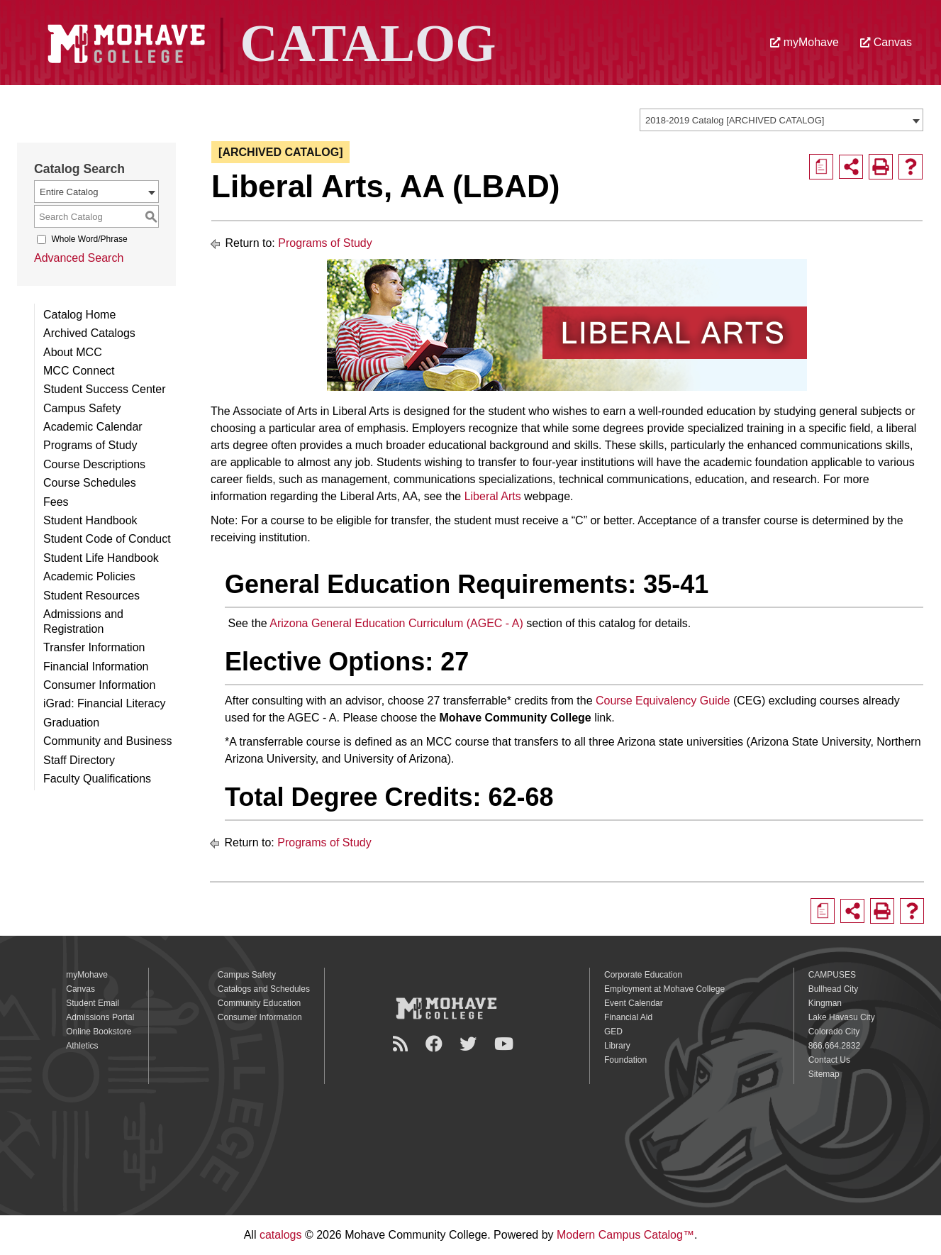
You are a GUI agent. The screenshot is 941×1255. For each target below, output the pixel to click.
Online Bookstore (98, 1031)
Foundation (625, 1060)
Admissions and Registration (83, 621)
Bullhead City (833, 989)
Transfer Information (94, 647)
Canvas (886, 42)
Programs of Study (90, 445)
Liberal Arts (492, 496)
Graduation (71, 723)
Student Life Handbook (101, 558)
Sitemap (824, 1074)
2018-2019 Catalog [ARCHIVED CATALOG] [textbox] (734, 120)
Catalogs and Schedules (264, 989)
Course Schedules (89, 483)
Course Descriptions (94, 464)
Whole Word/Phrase (89, 239)
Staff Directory (79, 760)
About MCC (72, 352)
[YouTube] (506, 1044)
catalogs (281, 1235)
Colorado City (834, 1031)
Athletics (82, 1046)
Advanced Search (78, 258)
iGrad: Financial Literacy (104, 703)
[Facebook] (436, 1044)
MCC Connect (78, 371)
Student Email (92, 1003)
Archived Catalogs (89, 333)
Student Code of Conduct (107, 539)
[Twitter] (470, 1044)
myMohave (804, 42)
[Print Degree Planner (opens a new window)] (821, 166)
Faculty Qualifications (97, 779)
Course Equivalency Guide (663, 701)
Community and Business (107, 741)
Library (617, 1046)
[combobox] (781, 120)
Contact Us (829, 1060)
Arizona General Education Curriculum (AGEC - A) (396, 623)
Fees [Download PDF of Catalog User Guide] (56, 502)
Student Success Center (104, 389)
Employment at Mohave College (664, 989)
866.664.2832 (834, 1046)
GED (613, 1031)
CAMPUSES (832, 975)
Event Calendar (633, 1003)
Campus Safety (82, 408)
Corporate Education (643, 975)
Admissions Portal (100, 1017)
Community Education (259, 1003)
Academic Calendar (93, 427)
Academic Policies (89, 576)
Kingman (825, 1003)
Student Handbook (90, 520)
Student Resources (91, 596)
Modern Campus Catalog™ (625, 1235)
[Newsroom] (402, 1044)
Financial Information (96, 666)
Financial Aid (628, 1017)
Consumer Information (99, 685)
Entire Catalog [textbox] (69, 192)
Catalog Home (79, 315)
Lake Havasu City (841, 1017)
